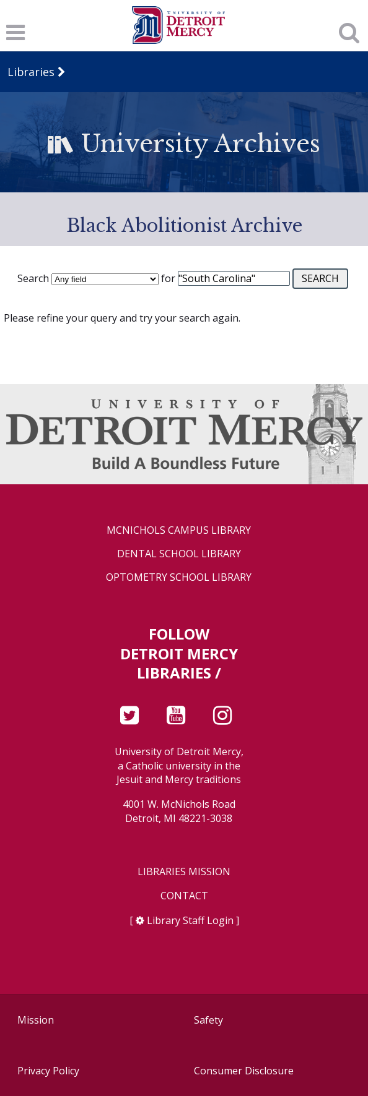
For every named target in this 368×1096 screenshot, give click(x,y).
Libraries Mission (184, 872)
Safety (208, 1020)
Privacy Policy (48, 1070)
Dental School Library (179, 554)
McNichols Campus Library (179, 530)
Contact (184, 896)
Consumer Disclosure (244, 1070)
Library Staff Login (190, 920)
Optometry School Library (179, 577)
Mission (35, 1020)
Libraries (31, 71)
